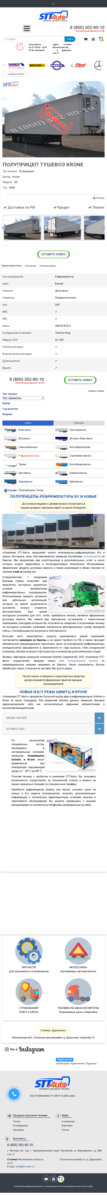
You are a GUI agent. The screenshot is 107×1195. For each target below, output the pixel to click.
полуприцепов (92, 556)
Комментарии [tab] (47, 265)
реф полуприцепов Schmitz (78, 660)
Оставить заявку (53, 254)
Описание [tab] (30, 265)
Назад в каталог (15, 74)
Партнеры (67, 1125)
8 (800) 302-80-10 (87, 27)
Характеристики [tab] (11, 265)
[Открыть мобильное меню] (27, 29)
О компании (68, 1121)
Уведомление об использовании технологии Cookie (69, 1186)
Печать (99, 197)
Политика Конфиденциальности (29, 1186)
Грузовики (18, 1130)
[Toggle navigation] (53, 4)
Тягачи (16, 1121)
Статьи (65, 1130)
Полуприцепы (20, 1125)
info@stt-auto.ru (25, 1166)
